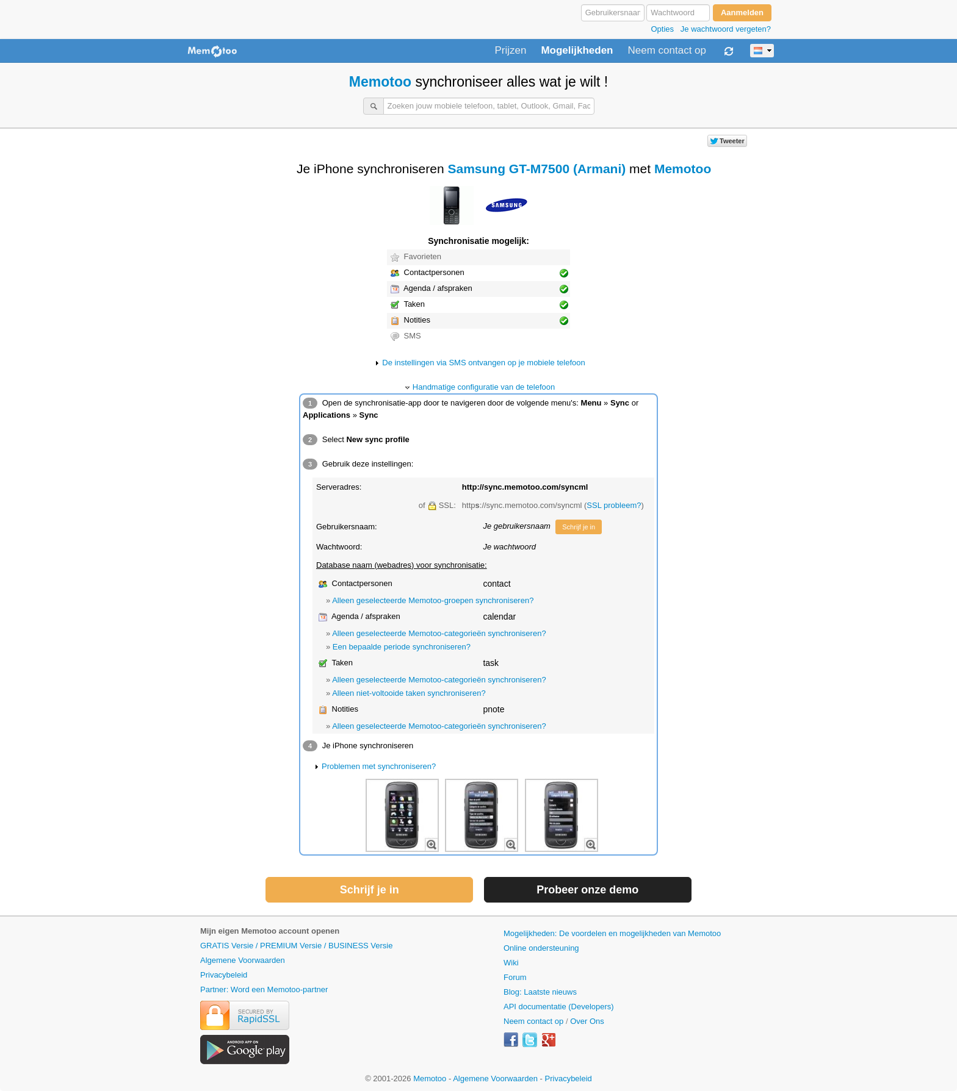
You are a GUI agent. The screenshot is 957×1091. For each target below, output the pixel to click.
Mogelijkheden (577, 50)
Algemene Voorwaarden (242, 960)
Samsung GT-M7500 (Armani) (537, 169)
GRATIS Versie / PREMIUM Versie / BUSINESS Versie (296, 945)
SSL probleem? (614, 505)
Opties (662, 29)
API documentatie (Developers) (559, 1006)
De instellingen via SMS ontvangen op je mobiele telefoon (483, 362)
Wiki (511, 962)
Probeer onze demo (587, 890)
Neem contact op (666, 50)
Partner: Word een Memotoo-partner (264, 989)
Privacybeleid (223, 974)
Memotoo (380, 82)
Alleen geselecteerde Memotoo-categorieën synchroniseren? (439, 633)
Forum (515, 977)
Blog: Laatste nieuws (540, 991)
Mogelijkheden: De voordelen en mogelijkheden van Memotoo (612, 933)
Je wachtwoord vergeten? (726, 29)
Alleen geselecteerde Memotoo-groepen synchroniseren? (432, 600)
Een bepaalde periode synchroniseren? (402, 646)
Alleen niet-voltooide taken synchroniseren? (409, 693)
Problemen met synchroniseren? (379, 766)
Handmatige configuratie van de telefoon (484, 387)
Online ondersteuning (541, 948)
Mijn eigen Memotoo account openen (269, 930)
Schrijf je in (578, 527)
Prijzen (510, 50)
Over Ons (587, 1021)
